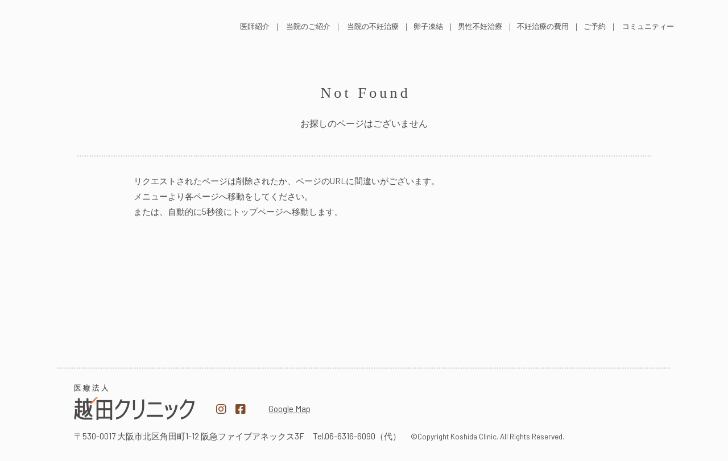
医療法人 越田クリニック (126, 24)
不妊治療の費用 (543, 26)
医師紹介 (255, 26)
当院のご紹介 (308, 26)
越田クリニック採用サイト (594, 403)
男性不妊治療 (480, 26)
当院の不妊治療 (373, 26)
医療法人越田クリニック (134, 402)
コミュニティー (648, 26)
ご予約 (595, 26)
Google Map (289, 409)
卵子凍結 (428, 26)
